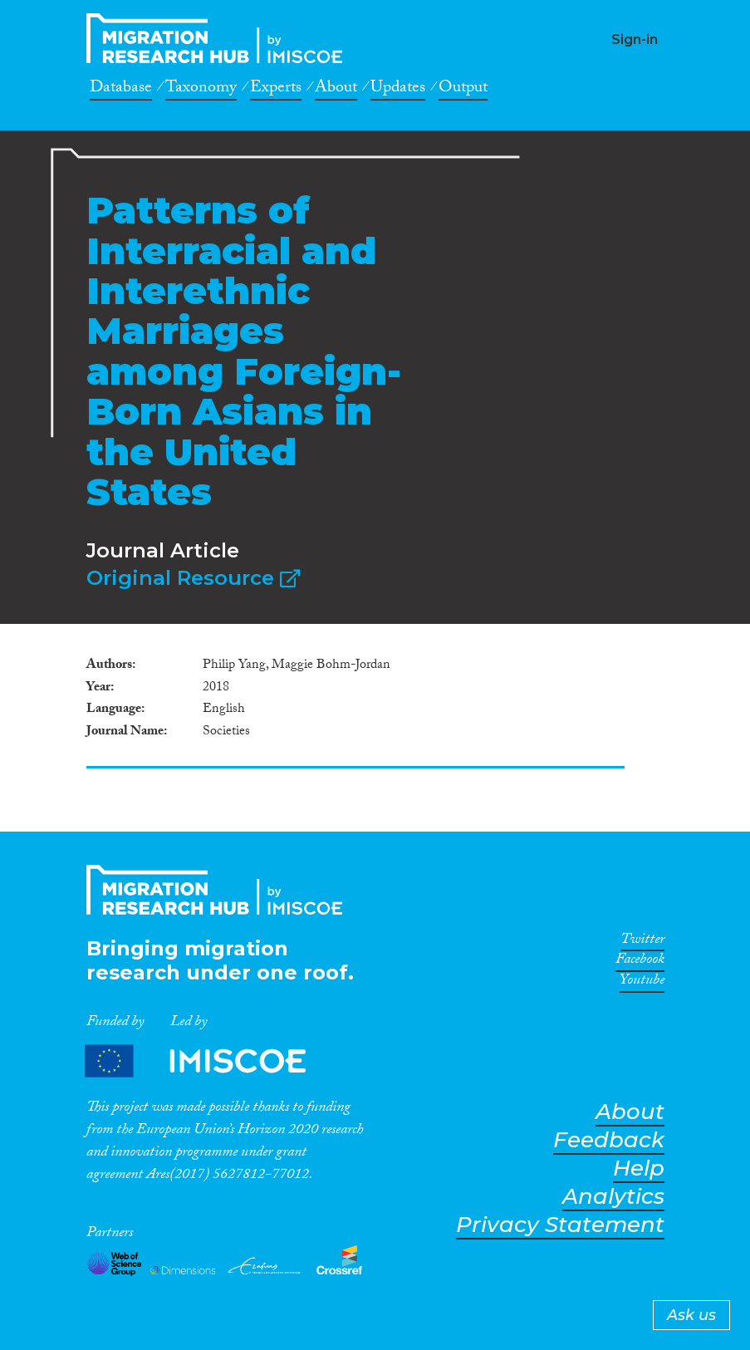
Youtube (642, 983)
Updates (397, 90)
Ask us (691, 1315)
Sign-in (634, 39)
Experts (275, 90)
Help (638, 1168)
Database (121, 90)
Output (463, 90)
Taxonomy (201, 90)
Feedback (608, 1140)
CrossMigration (219, 38)
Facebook (639, 962)
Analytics (613, 1197)
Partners (209, 1061)
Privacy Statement (560, 1225)
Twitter (642, 942)
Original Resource (193, 578)
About (336, 90)
